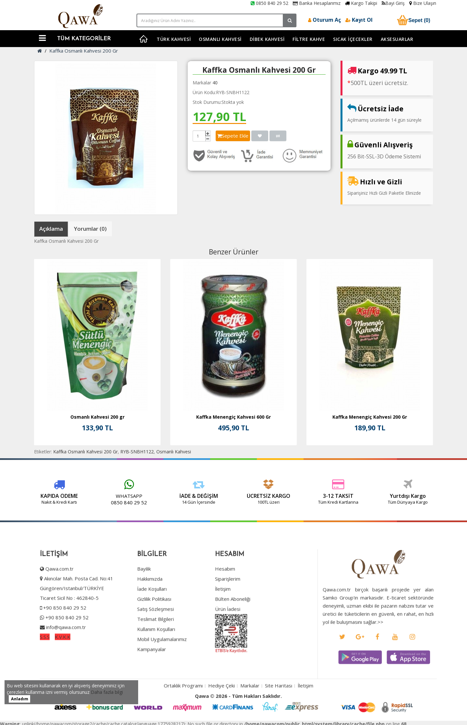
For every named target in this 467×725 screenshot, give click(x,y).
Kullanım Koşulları (155, 648)
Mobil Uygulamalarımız (161, 659)
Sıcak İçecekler (353, 39)
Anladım (19, 699)
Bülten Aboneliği (231, 618)
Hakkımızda (149, 598)
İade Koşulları (151, 608)
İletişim (222, 608)
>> (381, 642)
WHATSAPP (101, 496)
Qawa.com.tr (58, 588)
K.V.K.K (61, 656)
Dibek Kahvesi (267, 39)
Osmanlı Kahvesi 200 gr (97, 417)
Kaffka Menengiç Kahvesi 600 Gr (233, 417)
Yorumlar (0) (90, 228)
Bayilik (143, 588)
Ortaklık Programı (183, 705)
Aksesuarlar (397, 39)
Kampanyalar (150, 669)
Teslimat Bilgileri (154, 638)
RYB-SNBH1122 (137, 452)
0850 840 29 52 (269, 3)
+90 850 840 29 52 (63, 627)
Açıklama (51, 228)
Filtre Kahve (309, 39)
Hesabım (224, 588)
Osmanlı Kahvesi (220, 39)
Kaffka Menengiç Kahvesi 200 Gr (369, 417)
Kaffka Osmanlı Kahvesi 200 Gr (83, 50)
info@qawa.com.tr (64, 647)
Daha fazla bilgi (107, 692)
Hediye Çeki (221, 705)
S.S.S (44, 656)
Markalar (249, 705)
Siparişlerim (226, 598)
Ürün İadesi (226, 628)
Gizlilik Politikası (153, 618)
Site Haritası (278, 705)
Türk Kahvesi (174, 39)
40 (215, 83)
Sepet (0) (412, 20)
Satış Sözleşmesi (154, 628)
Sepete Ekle (232, 135)
